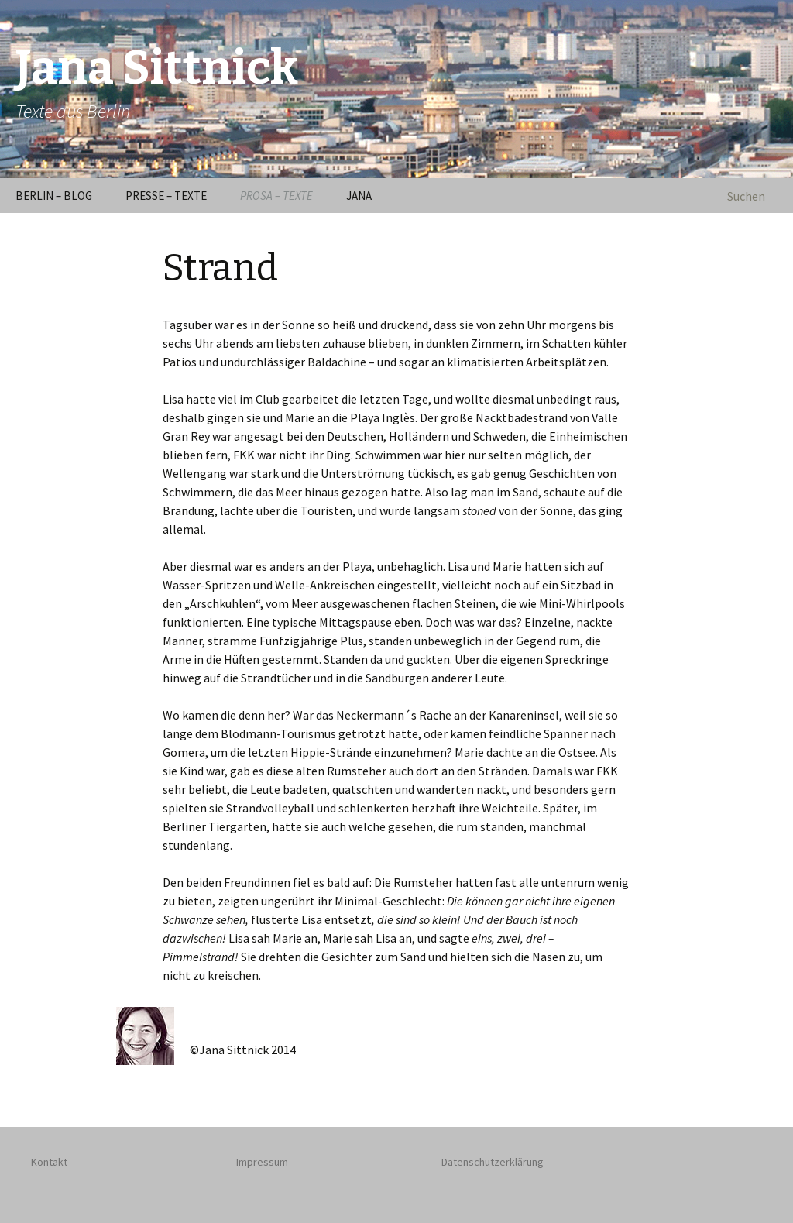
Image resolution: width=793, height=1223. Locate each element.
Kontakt (49, 1162)
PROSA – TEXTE (276, 195)
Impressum (262, 1162)
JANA (359, 195)
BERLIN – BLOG (53, 195)
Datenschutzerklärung (492, 1162)
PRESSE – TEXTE (166, 195)
